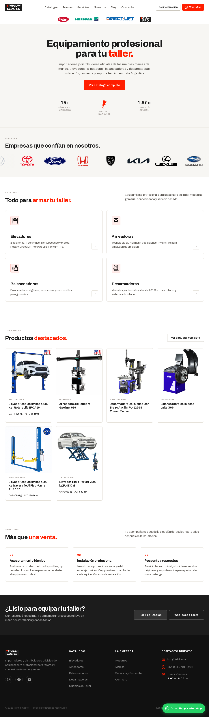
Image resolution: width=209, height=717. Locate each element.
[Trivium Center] (13, 7)
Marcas (67, 7)
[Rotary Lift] (63, 19)
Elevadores (76, 660)
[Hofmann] (86, 19)
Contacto (127, 7)
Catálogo (50, 7)
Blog (114, 7)
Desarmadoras (78, 679)
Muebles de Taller (80, 685)
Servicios (83, 7)
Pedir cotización (168, 7)
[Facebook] (19, 679)
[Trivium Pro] (146, 19)
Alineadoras (76, 666)
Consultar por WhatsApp (183, 708)
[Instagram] (8, 679)
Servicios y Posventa (128, 673)
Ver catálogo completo (104, 85)
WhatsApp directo (186, 614)
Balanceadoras (78, 673)
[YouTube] (29, 679)
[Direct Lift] (120, 19)
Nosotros (100, 7)
